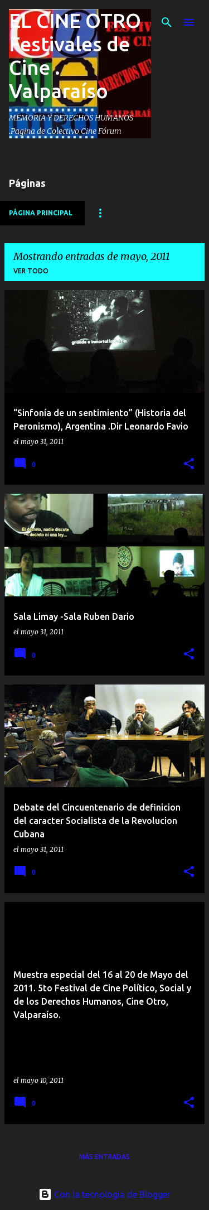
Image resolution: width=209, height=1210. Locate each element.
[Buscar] (166, 22)
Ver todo (30, 270)
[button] (189, 464)
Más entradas (104, 1156)
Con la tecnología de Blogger (104, 1194)
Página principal (40, 212)
